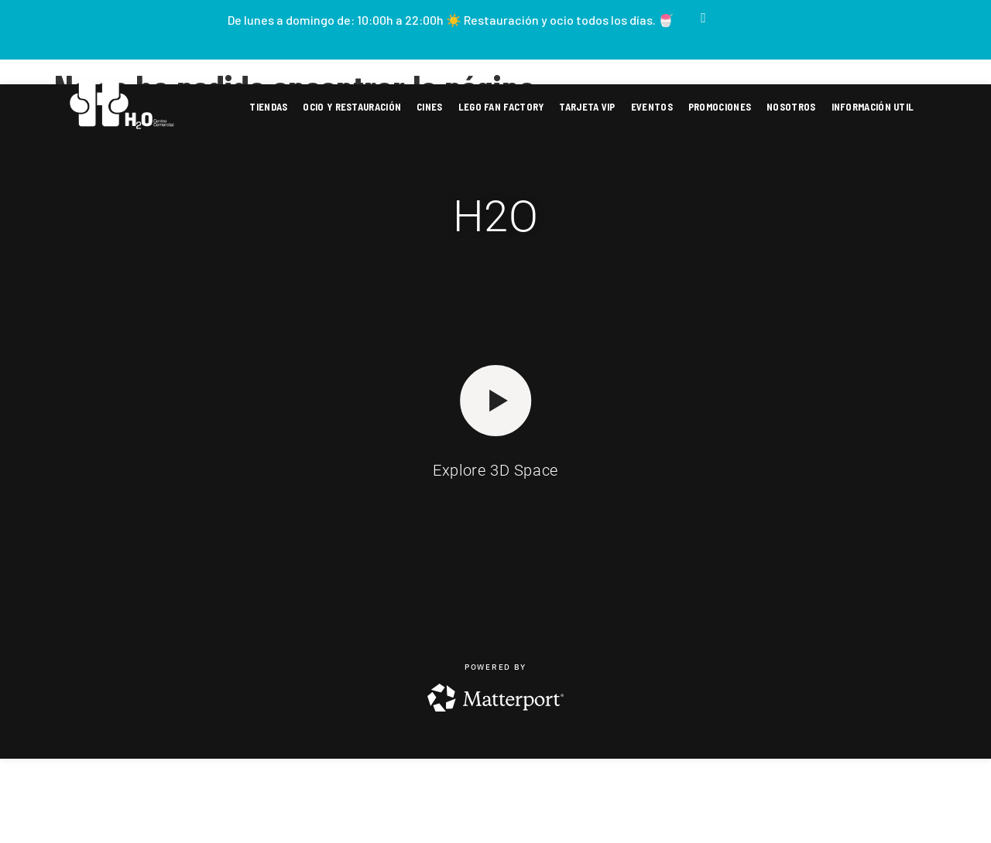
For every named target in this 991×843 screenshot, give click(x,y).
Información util (873, 107)
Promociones (719, 107)
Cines (430, 107)
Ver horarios (730, 39)
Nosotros (790, 107)
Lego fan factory (501, 107)
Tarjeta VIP (587, 107)
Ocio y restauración (352, 107)
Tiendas (268, 107)
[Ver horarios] (704, 18)
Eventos (652, 107)
